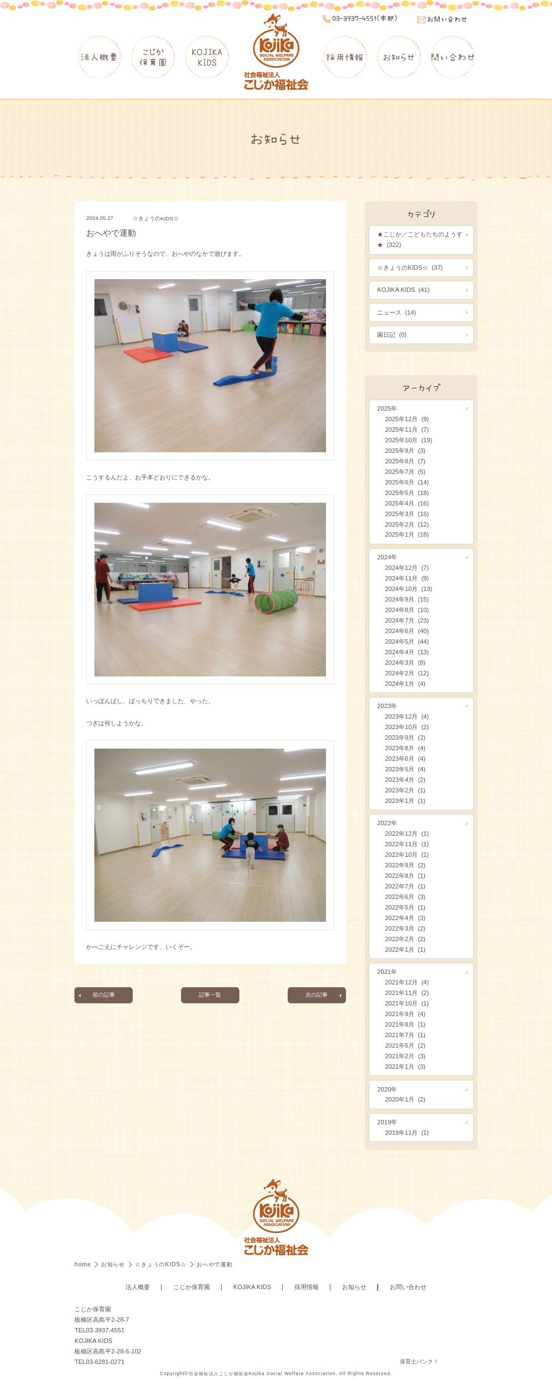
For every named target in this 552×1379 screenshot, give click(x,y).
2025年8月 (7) (405, 461)
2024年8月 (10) (407, 610)
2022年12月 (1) (407, 833)
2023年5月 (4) (405, 769)
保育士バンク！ (419, 1361)
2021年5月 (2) (405, 1045)
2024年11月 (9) (407, 578)
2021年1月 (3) (405, 1066)
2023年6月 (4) (405, 758)
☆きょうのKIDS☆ (156, 218)
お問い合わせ (408, 1287)
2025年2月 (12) (407, 524)
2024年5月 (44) (407, 641)
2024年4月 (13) (407, 652)
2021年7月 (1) (405, 1035)
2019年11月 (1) (407, 1132)
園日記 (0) (392, 334)
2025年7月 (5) (405, 471)
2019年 (387, 1122)
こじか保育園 (153, 57)
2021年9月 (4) (405, 1014)
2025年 (387, 408)
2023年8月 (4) (405, 748)
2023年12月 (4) (407, 716)
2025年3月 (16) (407, 514)
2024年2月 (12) (407, 673)
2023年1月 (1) (405, 800)
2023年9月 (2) (405, 737)
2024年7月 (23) (407, 620)
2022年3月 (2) (405, 928)
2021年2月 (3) (405, 1056)
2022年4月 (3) (405, 918)
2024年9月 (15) (407, 599)
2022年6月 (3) (405, 896)
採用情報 (345, 57)
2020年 (387, 1089)
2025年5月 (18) (407, 492)
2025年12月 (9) (407, 419)
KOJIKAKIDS (207, 57)
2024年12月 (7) (407, 567)
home (83, 1264)
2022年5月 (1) (405, 907)
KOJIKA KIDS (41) (403, 289)
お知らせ (399, 57)
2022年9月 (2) (405, 865)
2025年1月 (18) (407, 534)
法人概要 (99, 57)
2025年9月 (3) (405, 450)
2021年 (387, 971)
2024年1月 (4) (405, 683)
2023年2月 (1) (405, 790)
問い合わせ (452, 57)
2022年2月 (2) (405, 939)
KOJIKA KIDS (252, 1287)
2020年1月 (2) (405, 1099)
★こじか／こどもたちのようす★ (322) (420, 239)
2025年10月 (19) (408, 440)
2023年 (387, 706)
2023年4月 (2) (405, 779)
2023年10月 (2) (407, 727)
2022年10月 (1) (407, 854)
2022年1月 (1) (405, 949)
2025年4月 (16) (407, 503)
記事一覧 (210, 995)
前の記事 (104, 995)
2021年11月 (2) (407, 992)
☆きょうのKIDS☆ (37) (410, 267)
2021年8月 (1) (405, 1024)
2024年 (387, 557)
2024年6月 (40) (407, 631)
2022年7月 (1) (405, 886)
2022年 (387, 823)
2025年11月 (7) (407, 429)
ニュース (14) (396, 312)
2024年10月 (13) (408, 588)
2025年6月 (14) (407, 482)
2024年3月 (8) (405, 662)
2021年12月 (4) (407, 982)
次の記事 (316, 995)
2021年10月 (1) (407, 1003)
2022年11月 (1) (407, 844)
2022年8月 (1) (405, 875)
